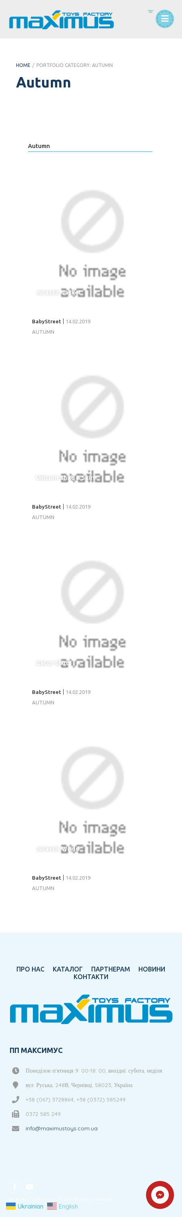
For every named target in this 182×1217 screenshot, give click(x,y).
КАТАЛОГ (68, 969)
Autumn (39, 145)
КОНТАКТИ (91, 976)
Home (23, 65)
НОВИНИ (151, 969)
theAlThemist (43, 1199)
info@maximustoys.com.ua (62, 1128)
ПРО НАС (30, 969)
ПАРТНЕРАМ (110, 969)
